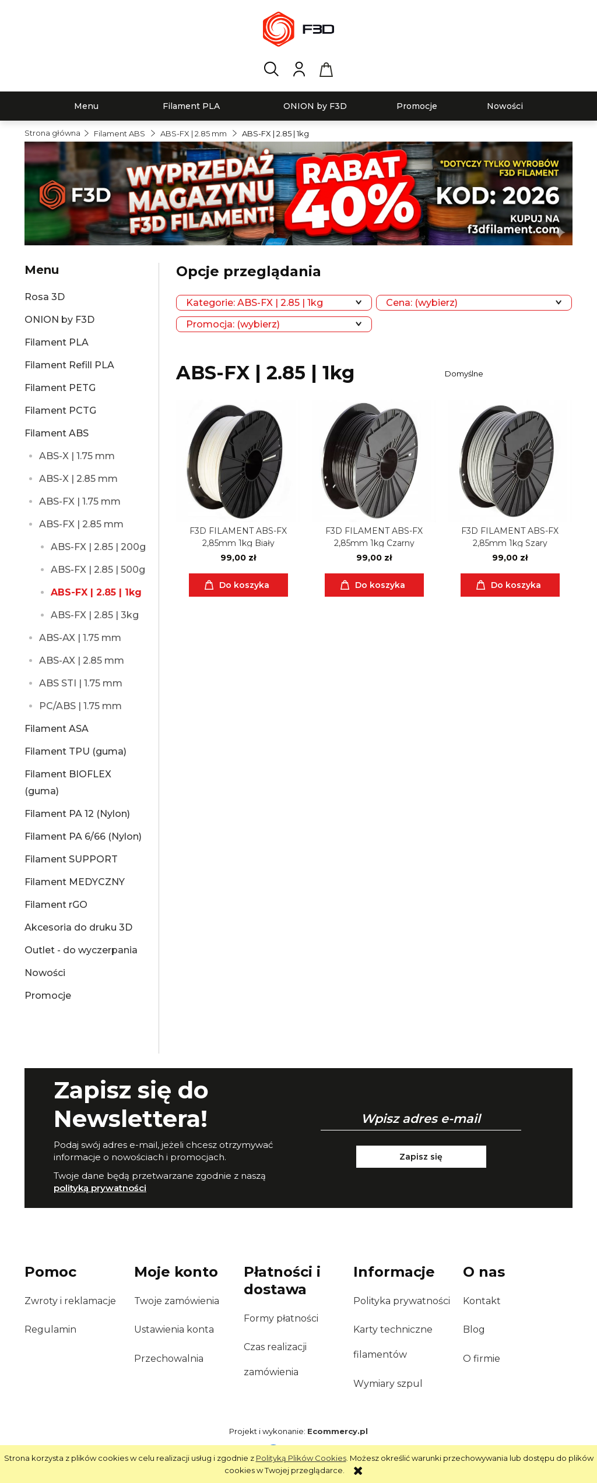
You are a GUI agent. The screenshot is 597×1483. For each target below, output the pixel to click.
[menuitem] (86, 106)
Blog (474, 1329)
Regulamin (50, 1329)
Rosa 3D (44, 296)
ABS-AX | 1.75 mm (80, 637)
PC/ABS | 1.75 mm (80, 705)
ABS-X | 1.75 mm (77, 456)
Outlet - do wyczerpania (81, 950)
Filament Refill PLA (69, 365)
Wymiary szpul (388, 1383)
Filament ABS (56, 433)
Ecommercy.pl (337, 1431)
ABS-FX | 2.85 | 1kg (96, 592)
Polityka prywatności (401, 1300)
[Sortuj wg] (507, 373)
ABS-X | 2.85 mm (78, 478)
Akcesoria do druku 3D (78, 927)
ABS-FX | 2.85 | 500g (98, 569)
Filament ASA (56, 728)
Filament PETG (60, 387)
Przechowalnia (168, 1358)
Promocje (47, 995)
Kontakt (482, 1300)
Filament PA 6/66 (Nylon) (83, 836)
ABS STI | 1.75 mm (80, 683)
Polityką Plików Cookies (301, 1458)
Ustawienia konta (174, 1329)
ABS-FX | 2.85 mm (81, 524)
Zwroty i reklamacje (70, 1300)
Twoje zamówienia (176, 1300)
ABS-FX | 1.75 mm (80, 501)
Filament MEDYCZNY (74, 881)
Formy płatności (281, 1318)
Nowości (44, 972)
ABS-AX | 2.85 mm (81, 660)
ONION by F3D (59, 319)
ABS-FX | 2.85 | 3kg (95, 615)
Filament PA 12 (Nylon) (77, 813)
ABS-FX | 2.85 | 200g (98, 546)
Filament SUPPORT (71, 859)
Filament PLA (56, 342)
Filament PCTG (60, 410)
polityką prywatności (100, 1187)
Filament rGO (55, 904)
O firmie (481, 1358)
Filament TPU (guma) (75, 751)
